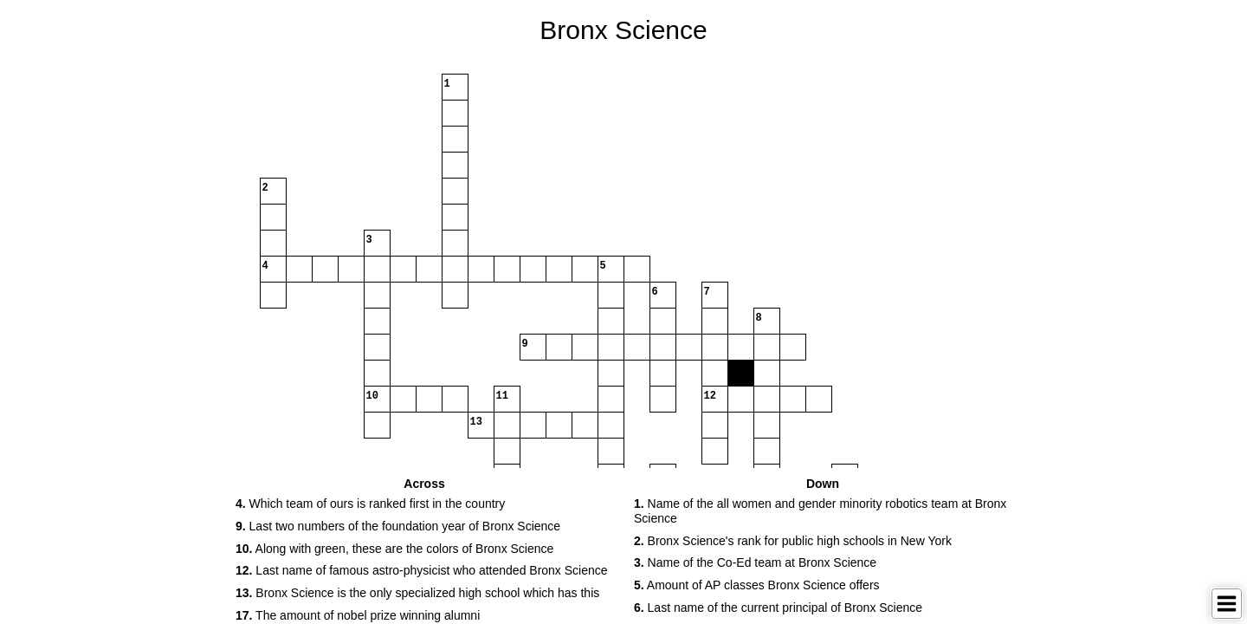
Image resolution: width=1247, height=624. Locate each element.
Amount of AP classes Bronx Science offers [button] (757, 585)
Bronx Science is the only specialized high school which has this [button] (417, 593)
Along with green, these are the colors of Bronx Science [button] (394, 549)
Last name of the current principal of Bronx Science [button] (778, 607)
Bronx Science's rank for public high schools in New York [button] (793, 541)
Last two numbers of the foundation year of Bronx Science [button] (398, 526)
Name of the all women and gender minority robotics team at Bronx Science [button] (820, 511)
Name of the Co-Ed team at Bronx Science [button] (755, 562)
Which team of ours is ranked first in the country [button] (370, 503)
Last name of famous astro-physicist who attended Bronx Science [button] (422, 570)
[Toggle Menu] (1226, 603)
